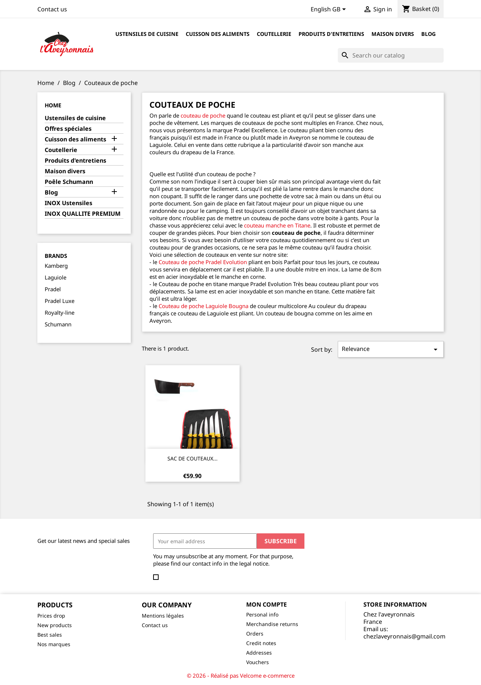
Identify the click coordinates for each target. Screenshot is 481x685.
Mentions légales (163, 615)
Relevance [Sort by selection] (391, 349)
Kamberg (56, 265)
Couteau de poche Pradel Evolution (203, 262)
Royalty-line (59, 312)
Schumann (58, 324)
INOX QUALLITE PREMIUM (83, 214)
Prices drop (51, 615)
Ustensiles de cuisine (146, 33)
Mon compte (266, 604)
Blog (428, 33)
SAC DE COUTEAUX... (192, 458)
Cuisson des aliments (217, 33)
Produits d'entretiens (331, 33)
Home (53, 105)
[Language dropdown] (329, 9)
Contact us (52, 9)
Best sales (49, 634)
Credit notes (261, 643)
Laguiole (55, 277)
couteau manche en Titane (277, 225)
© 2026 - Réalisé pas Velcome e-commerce (241, 675)
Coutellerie (274, 33)
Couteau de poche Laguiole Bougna (203, 306)
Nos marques (53, 644)
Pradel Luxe (59, 300)
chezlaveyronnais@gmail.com (404, 636)
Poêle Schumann (69, 182)
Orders (254, 633)
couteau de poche (202, 115)
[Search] (391, 55)
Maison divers (392, 33)
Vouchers (257, 662)
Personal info (262, 614)
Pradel (53, 289)
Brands (56, 255)
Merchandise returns (272, 624)
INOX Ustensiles (68, 203)
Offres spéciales (68, 129)
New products (54, 625)
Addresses (259, 652)
